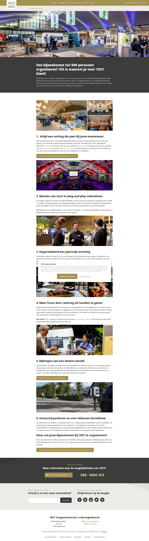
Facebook (79, 500)
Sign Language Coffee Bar (83, 319)
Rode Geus (82, 146)
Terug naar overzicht (36, 8)
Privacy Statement (65, 537)
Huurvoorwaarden (50, 537)
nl (142, 3)
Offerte (70, 3)
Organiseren (62, 3)
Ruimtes (53, 3)
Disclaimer (87, 537)
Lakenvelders (46, 148)
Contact (92, 3)
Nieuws (77, 3)
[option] (74, 34)
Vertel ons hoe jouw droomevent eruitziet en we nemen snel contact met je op (65, 450)
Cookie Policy (97, 271)
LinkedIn (91, 500)
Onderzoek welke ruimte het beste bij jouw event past (57, 156)
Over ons (85, 3)
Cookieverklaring (99, 537)
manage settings (85, 276)
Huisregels (77, 537)
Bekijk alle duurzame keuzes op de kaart (52, 378)
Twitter (85, 500)
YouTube (96, 500)
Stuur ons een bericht (56, 475)
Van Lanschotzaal (68, 148)
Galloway (47, 146)
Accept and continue (67, 276)
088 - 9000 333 (92, 475)
